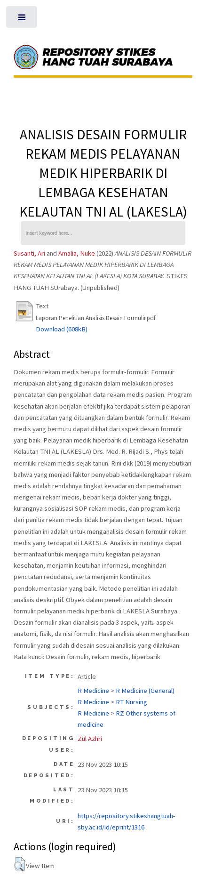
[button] (19, 864)
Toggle (22, 19)
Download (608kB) (61, 329)
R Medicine (93, 690)
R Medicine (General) (145, 690)
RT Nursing (131, 702)
